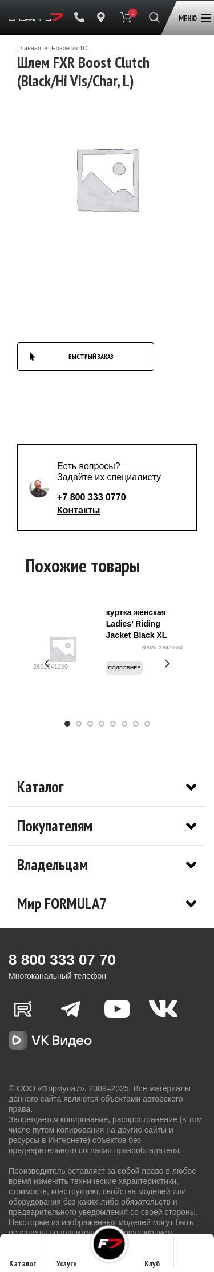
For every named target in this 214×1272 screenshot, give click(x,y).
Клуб (152, 1256)
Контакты (78, 510)
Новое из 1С (69, 48)
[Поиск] (154, 17)
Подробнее (124, 668)
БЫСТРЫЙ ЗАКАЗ (91, 356)
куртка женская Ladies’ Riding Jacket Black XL (136, 624)
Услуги (66, 1256)
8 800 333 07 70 (62, 959)
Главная (29, 48)
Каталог (22, 1256)
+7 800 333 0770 (91, 497)
